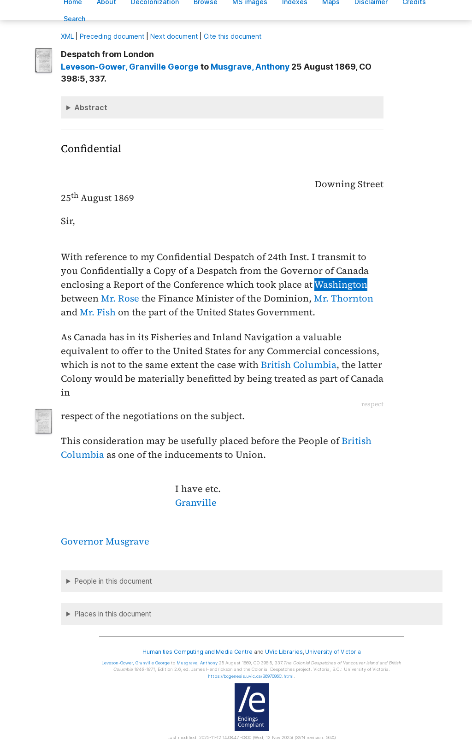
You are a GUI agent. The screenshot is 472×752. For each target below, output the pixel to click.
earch (75, 19)
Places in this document (113, 614)
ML (67, 36)
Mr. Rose (120, 298)
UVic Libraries (283, 651)
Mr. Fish (98, 312)
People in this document (113, 581)
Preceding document (112, 36)
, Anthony (250, 66)
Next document (174, 36)
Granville (196, 502)
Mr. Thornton (343, 298)
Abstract (90, 107)
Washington (340, 284)
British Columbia (298, 364)
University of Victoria (332, 651)
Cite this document (232, 36)
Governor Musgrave (105, 541)
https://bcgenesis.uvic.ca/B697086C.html (251, 676)
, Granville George (130, 66)
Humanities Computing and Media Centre (197, 651)
